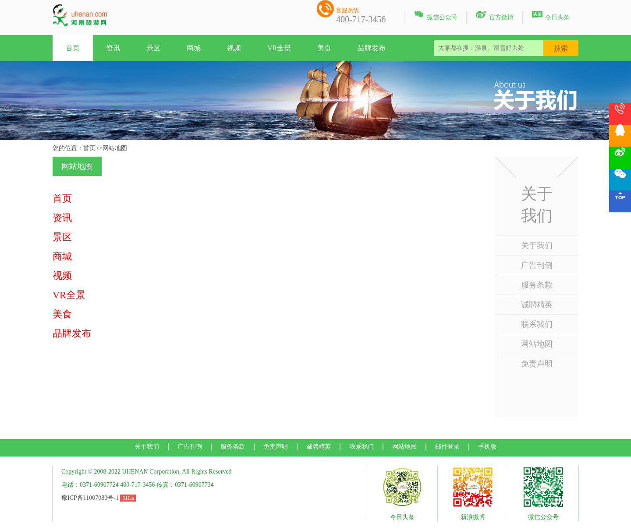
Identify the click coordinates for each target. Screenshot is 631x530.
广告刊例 (537, 265)
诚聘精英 (537, 304)
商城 (194, 48)
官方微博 (494, 16)
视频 (234, 48)
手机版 (487, 446)
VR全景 (279, 48)
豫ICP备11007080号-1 (90, 498)
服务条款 (537, 285)
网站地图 (537, 344)
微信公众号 (435, 16)
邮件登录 (447, 446)
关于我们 (537, 245)
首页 (73, 48)
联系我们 (537, 324)
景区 (153, 48)
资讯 (113, 48)
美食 (324, 48)
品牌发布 (372, 48)
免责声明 (537, 363)
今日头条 (551, 16)
